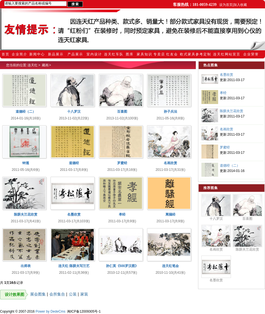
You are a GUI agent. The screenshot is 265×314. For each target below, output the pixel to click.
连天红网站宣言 (226, 54)
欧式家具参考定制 (195, 54)
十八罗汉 (216, 219)
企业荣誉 (251, 54)
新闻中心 (37, 54)
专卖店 (159, 54)
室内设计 (94, 54)
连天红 (33, 65)
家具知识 (144, 54)
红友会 (172, 54)
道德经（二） (230, 165)
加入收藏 (240, 5)
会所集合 (57, 294)
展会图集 (38, 294)
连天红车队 (114, 54)
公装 (73, 294)
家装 (84, 294)
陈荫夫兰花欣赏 (231, 111)
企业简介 (19, 54)
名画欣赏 (226, 129)
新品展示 (56, 54)
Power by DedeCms (51, 311)
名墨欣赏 (226, 75)
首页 (5, 54)
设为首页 (226, 5)
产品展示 (75, 54)
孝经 (223, 93)
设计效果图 (14, 294)
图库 (130, 54)
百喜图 (247, 219)
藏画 (45, 65)
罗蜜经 (225, 147)
